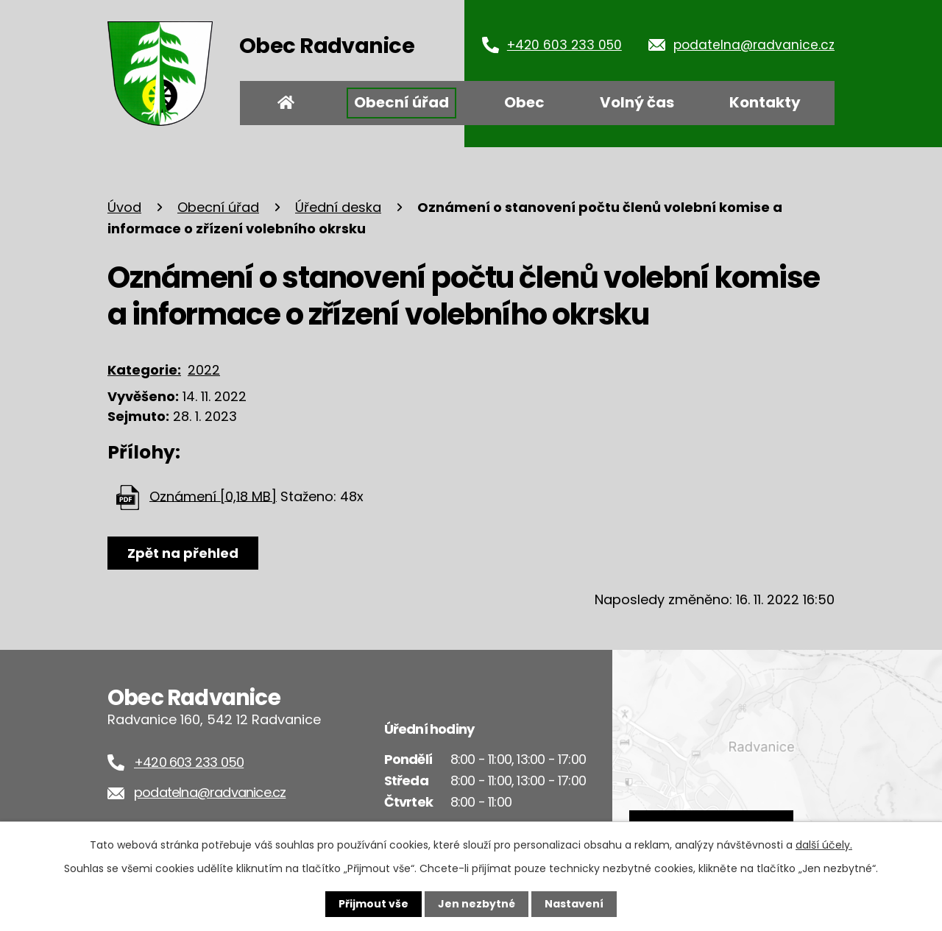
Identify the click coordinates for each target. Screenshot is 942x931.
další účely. (824, 845)
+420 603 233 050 (564, 45)
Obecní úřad (401, 102)
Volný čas (637, 102)
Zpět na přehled (182, 553)
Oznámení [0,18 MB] (213, 495)
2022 (204, 370)
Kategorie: (144, 370)
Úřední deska (338, 207)
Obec (524, 102)
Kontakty (765, 102)
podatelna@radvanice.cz (754, 45)
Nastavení (574, 903)
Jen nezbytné (476, 903)
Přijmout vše (373, 903)
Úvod (286, 103)
